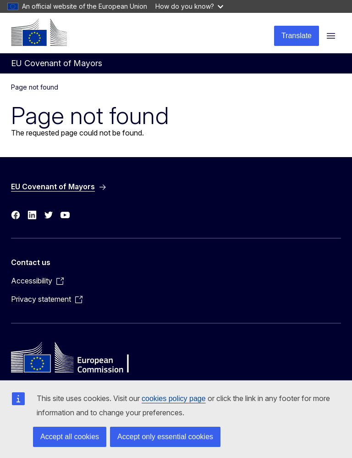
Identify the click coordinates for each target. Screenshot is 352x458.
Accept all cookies (69, 437)
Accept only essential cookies (165, 437)
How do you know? (189, 6)
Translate (296, 36)
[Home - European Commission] (39, 32)
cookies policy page (174, 398)
